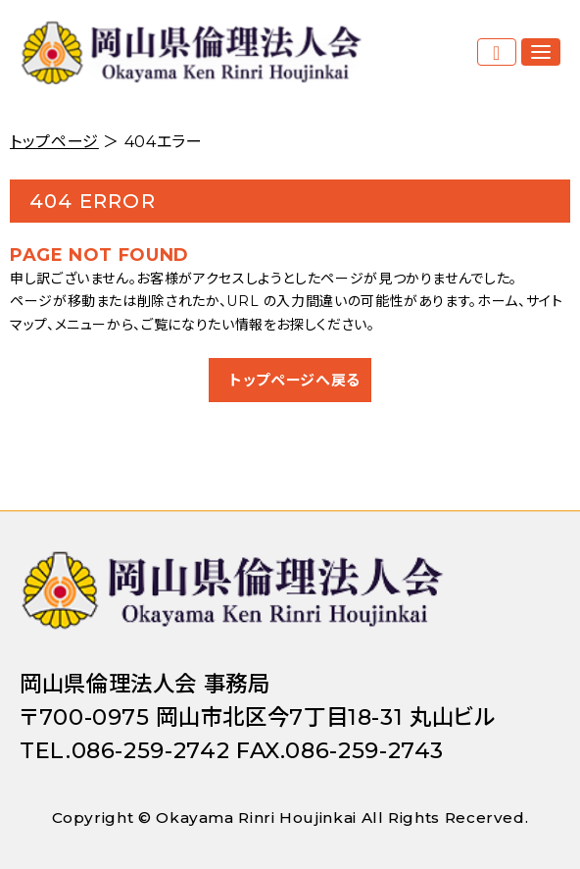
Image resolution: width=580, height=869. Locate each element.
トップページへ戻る (295, 380)
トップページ (54, 141)
